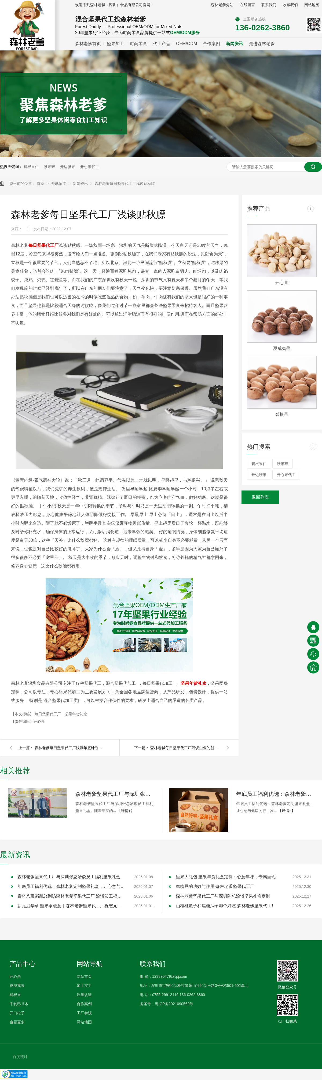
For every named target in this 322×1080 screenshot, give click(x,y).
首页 (41, 183)
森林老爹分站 (222, 5)
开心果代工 (89, 166)
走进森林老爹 (262, 43)
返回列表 (260, 497)
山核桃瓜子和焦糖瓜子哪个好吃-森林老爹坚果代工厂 (226, 905)
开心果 (281, 282)
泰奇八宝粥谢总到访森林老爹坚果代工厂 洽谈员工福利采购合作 (71, 896)
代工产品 (161, 43)
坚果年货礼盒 (76, 714)
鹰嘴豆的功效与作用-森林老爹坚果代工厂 (215, 886)
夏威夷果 (281, 348)
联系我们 (268, 5)
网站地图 (311, 5)
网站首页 (84, 976)
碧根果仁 (31, 166)
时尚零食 (138, 43)
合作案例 (211, 43)
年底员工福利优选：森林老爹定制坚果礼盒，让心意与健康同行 (275, 794)
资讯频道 (59, 183)
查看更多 (17, 1022)
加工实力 (84, 985)
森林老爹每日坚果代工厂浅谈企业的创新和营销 (185, 748)
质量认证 (84, 995)
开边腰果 (67, 166)
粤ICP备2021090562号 (174, 1004)
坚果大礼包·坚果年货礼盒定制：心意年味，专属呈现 (226, 876)
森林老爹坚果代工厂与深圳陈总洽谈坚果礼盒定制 (223, 896)
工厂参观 (84, 1013)
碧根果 (281, 414)
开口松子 (17, 1013)
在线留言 (247, 5)
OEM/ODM (186, 43)
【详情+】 (125, 810)
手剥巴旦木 (19, 1004)
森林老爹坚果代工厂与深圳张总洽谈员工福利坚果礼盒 (114, 794)
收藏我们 (290, 5)
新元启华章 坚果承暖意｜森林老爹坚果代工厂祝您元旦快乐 (71, 905)
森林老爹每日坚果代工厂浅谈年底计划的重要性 (69, 748)
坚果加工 (115, 43)
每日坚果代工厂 (48, 714)
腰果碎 (49, 166)
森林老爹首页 (88, 43)
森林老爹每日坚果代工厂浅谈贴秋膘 (125, 183)
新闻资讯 (234, 43)
